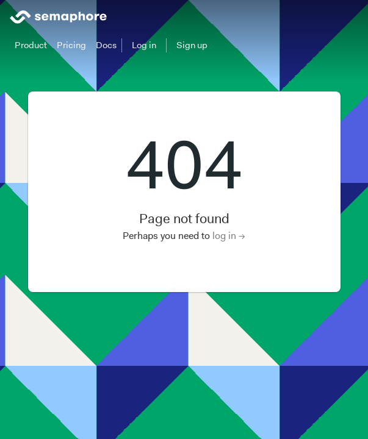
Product (31, 45)
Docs (106, 45)
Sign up (191, 45)
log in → (228, 235)
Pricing (71, 45)
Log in (144, 45)
